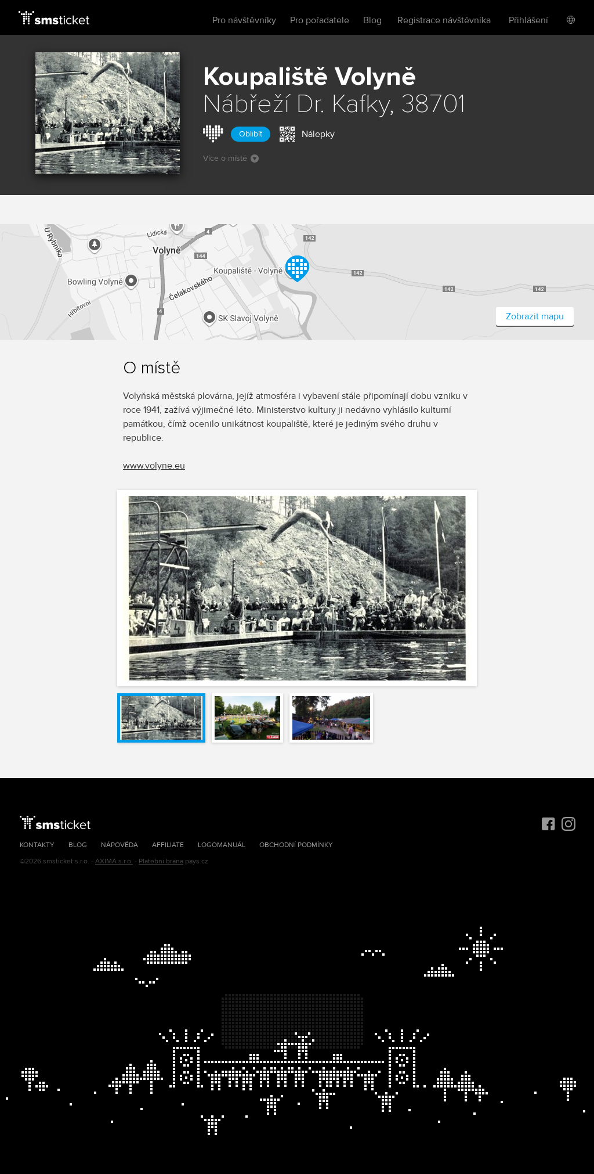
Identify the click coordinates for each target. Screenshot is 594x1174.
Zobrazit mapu (535, 316)
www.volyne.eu (154, 465)
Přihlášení (528, 20)
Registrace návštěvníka (444, 20)
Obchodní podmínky (296, 845)
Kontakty (37, 845)
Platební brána (161, 861)
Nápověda (119, 845)
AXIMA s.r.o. (114, 861)
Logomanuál (221, 845)
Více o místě (231, 158)
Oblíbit (250, 134)
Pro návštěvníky (244, 20)
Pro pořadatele (319, 20)
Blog (372, 20)
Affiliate (168, 845)
